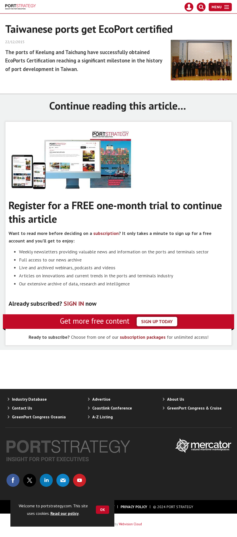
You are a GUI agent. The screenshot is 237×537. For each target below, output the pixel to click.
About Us (175, 399)
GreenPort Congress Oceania (39, 416)
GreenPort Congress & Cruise (194, 408)
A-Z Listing (102, 416)
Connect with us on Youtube (79, 480)
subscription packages (143, 337)
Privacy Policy (134, 506)
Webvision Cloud (130, 524)
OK (102, 509)
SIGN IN (74, 303)
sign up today (157, 321)
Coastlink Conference (112, 408)
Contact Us (22, 408)
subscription (106, 233)
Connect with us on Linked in (46, 480)
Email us (63, 480)
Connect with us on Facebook (13, 480)
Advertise (101, 399)
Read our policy (64, 513)
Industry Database (29, 399)
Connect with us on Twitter (29, 480)
